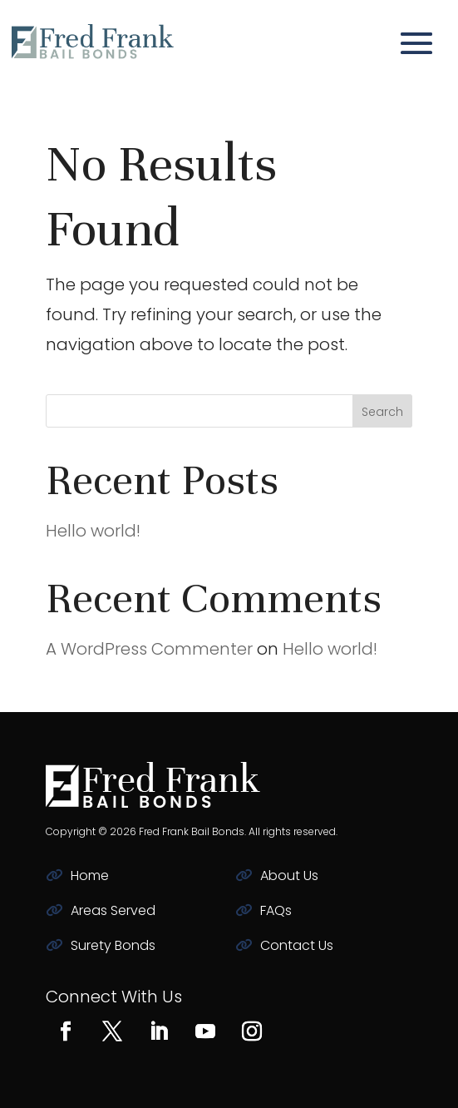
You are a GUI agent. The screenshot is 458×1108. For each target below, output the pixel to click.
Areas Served (113, 910)
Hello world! (93, 530)
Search (382, 411)
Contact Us (296, 945)
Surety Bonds (113, 945)
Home (90, 875)
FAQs (276, 910)
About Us (289, 875)
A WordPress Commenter (149, 648)
